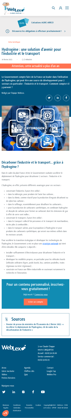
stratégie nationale (50, 244)
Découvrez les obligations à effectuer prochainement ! (36, 31)
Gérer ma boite (8, 371)
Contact (50, 368)
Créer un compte (35, 302)
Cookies (38, 405)
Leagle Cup (51, 371)
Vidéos (4, 375)
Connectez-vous (41, 295)
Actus (4, 368)
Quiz (26, 375)
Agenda (27, 368)
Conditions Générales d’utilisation (17, 407)
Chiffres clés (29, 371)
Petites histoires (8, 378)
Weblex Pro (51, 375)
